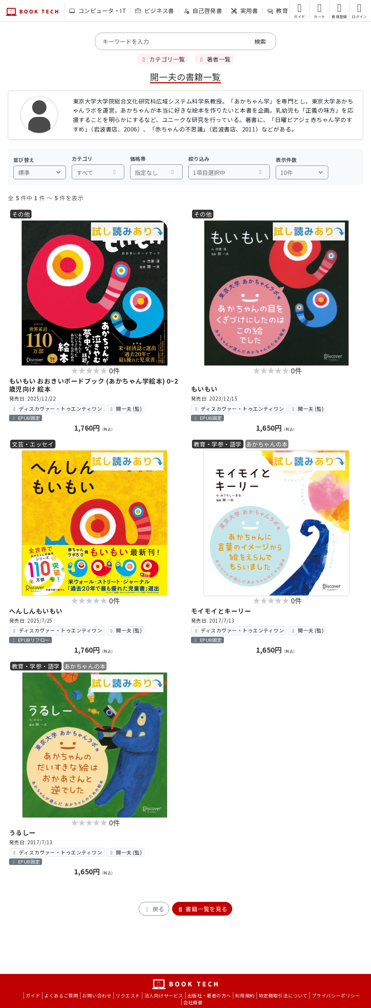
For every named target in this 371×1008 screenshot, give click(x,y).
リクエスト (128, 995)
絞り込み (198, 158)
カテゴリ (82, 158)
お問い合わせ (97, 995)
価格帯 (138, 158)
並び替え (23, 159)
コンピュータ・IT (97, 10)
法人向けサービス (163, 995)
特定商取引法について (283, 995)
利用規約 (245, 995)
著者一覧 (214, 59)
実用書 (244, 10)
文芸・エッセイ (33, 444)
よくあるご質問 (61, 995)
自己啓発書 (202, 10)
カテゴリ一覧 (162, 59)
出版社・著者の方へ (209, 995)
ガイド (33, 995)
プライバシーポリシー (336, 995)
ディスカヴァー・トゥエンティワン (56, 408)
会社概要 (193, 1002)
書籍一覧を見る (202, 908)
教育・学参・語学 (218, 444)
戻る (153, 908)
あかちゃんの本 (267, 444)
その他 (21, 214)
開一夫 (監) (125, 408)
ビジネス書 (154, 10)
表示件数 (286, 159)
